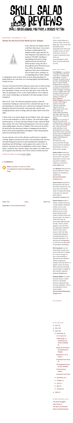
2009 (56, 392)
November (60, 377)
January (59, 389)
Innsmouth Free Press (63, 374)
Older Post (46, 202)
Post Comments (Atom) (18, 205)
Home (26, 202)
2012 (56, 325)
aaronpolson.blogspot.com (61, 197)
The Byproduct (64, 240)
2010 (56, 331)
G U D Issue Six (61, 336)
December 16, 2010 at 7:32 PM (20, 166)
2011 (56, 328)
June (58, 383)
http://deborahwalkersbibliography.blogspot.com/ (61, 291)
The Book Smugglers (59, 402)
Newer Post (6, 202)
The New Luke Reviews (60, 406)
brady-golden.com (58, 165)
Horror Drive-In (57, 404)
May (58, 386)
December (60, 333)
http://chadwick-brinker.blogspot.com (59, 99)
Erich (9, 166)
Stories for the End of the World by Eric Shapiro (62, 350)
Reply (9, 171)
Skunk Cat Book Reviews (61, 409)
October (59, 380)
